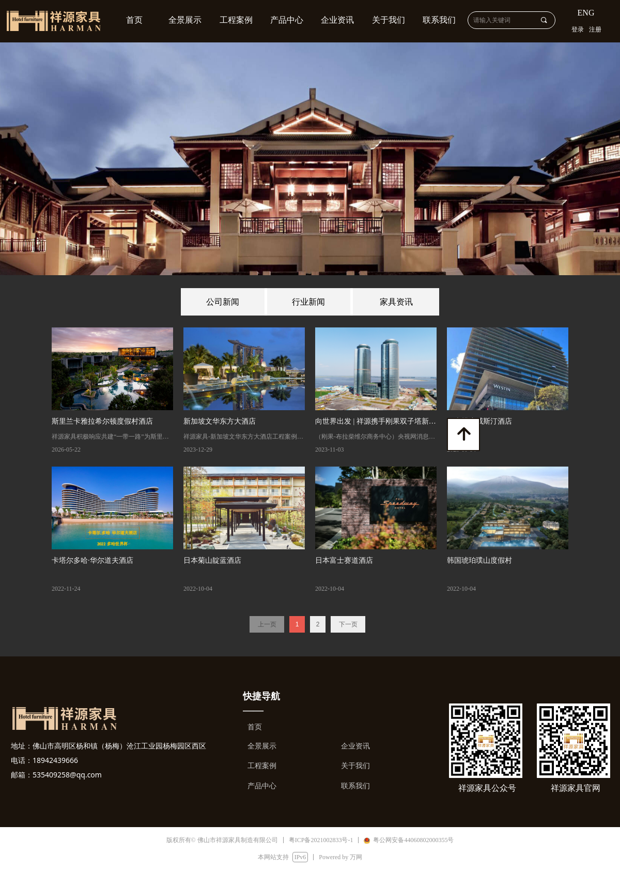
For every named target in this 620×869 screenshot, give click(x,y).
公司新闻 (222, 301)
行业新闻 (308, 301)
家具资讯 (396, 301)
